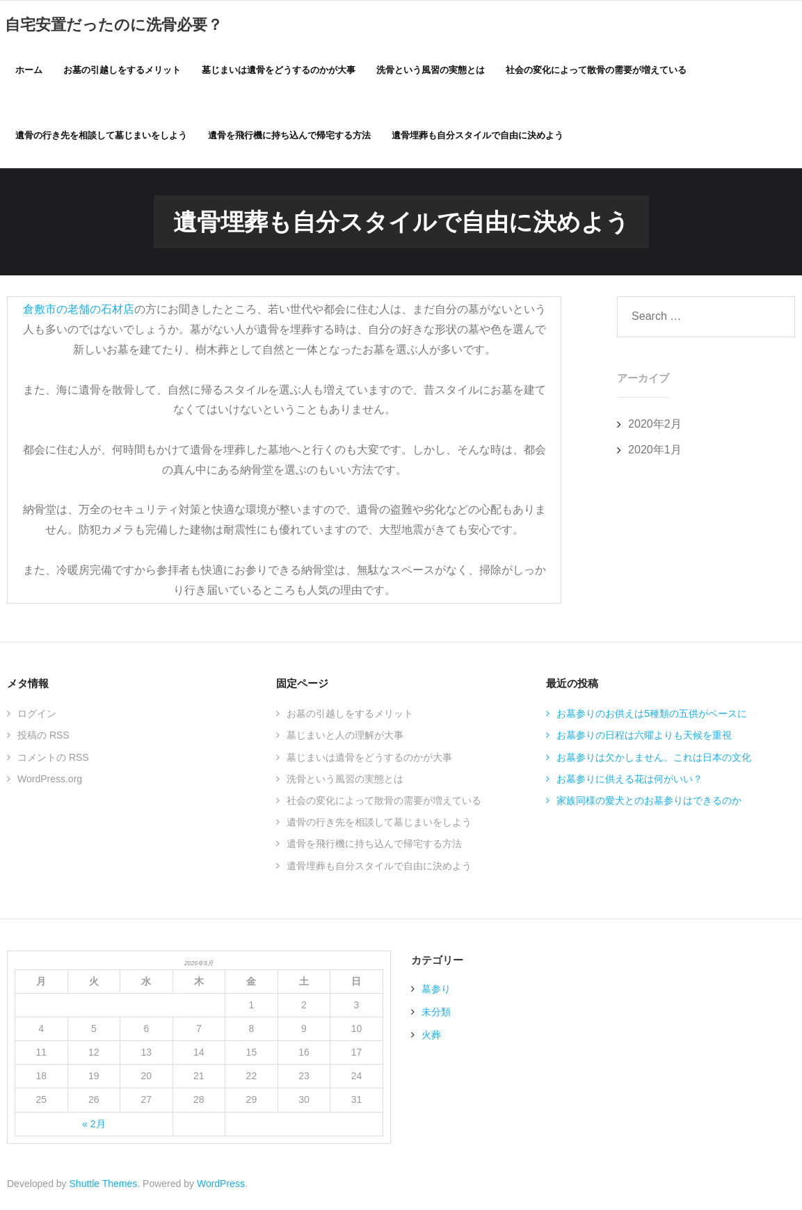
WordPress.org (49, 782)
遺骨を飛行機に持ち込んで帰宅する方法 (374, 847)
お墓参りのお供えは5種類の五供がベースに (651, 717)
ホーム (28, 70)
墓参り (436, 992)
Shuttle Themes (104, 1187)
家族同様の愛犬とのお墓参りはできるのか (648, 803)
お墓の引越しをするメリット (350, 717)
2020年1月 (655, 453)
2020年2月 (655, 427)
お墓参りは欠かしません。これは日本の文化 (653, 760)
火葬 (431, 1038)
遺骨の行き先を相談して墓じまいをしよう (379, 825)
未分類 (436, 1015)
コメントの (53, 760)
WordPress (221, 1187)
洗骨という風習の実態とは (345, 782)
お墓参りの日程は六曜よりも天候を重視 (644, 739)
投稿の (43, 739)
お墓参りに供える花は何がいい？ (629, 782)
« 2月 (93, 1127)
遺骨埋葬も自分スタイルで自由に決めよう (379, 869)
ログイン (36, 717)
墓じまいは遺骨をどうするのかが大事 (369, 760)
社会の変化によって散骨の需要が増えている (384, 803)
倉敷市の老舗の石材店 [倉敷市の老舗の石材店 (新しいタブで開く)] (78, 312)
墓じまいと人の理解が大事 (345, 739)
